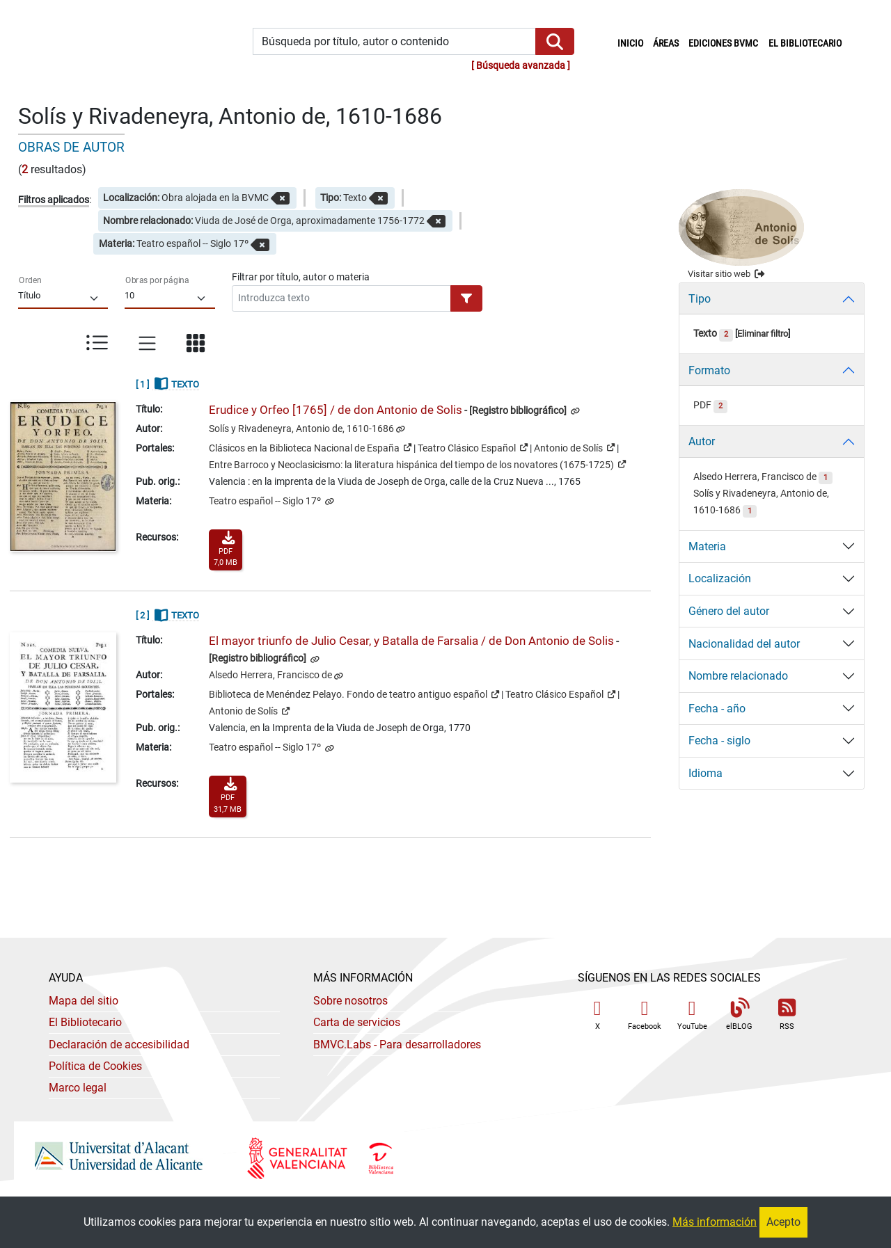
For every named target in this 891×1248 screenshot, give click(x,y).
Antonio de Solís (574, 447)
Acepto (783, 1222)
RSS (786, 1014)
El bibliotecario (805, 43)
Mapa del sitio (83, 1000)
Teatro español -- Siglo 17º (266, 501)
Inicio (632, 42)
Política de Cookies (95, 1066)
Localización (719, 578)
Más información (714, 1222)
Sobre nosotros (350, 1000)
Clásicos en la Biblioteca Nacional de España (310, 447)
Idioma (705, 773)
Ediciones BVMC (723, 43)
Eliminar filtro (762, 333)
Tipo (699, 298)
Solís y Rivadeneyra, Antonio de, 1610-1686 (301, 429)
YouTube (692, 1014)
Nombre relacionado (738, 675)
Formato (709, 370)
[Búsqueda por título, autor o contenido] (394, 41)
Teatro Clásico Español (473, 447)
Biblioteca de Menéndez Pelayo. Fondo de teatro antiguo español (354, 694)
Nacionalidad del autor (744, 643)
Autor (701, 441)
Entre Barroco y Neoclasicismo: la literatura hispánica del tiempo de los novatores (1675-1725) (417, 464)
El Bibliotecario (85, 1022)
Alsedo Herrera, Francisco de (270, 675)
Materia (707, 546)
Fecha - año (717, 708)
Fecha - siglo (719, 740)
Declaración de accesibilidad (119, 1044)
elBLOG (739, 1014)
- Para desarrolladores (397, 1044)
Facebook (644, 1014)
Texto (713, 333)
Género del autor (728, 611)
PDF (710, 405)
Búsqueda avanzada (520, 66)
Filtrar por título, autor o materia (301, 276)
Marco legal (78, 1087)
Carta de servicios (356, 1022)
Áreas (666, 43)
